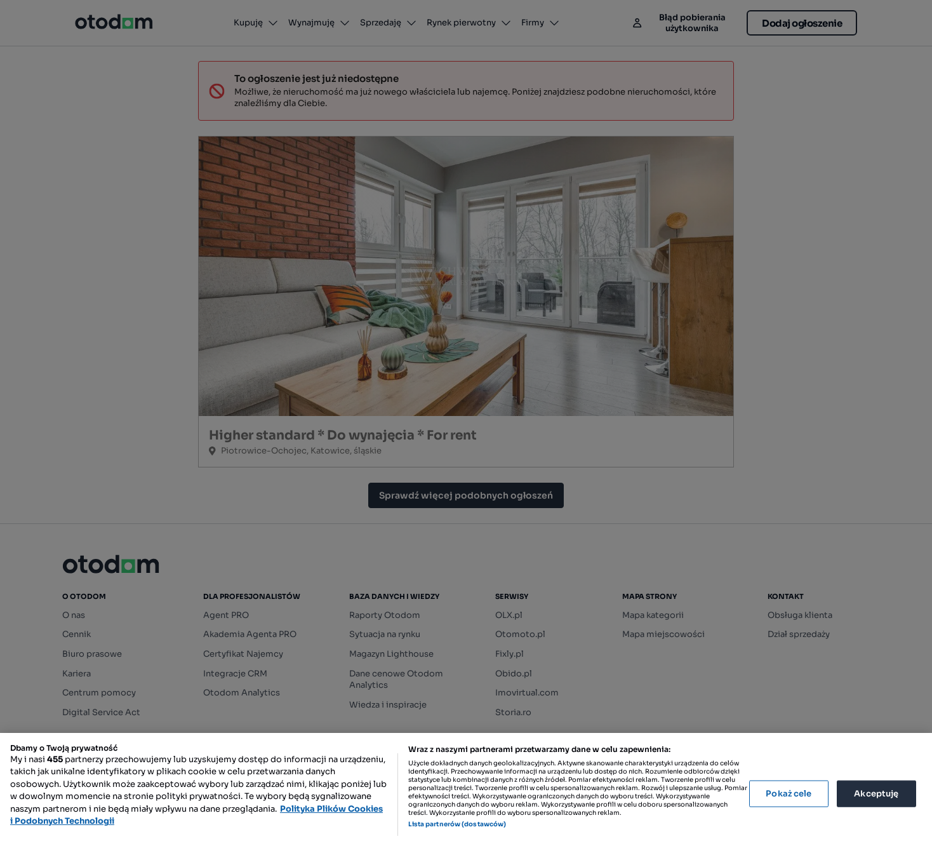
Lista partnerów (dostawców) (457, 824)
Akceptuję (876, 793)
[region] (466, 789)
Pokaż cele (788, 793)
